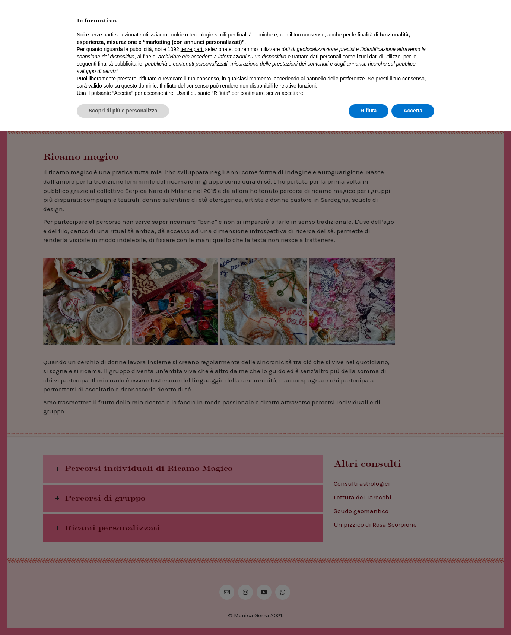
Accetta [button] (412, 614)
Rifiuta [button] (369, 614)
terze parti (192, 553)
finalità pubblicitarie (120, 568)
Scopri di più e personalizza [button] (123, 614)
